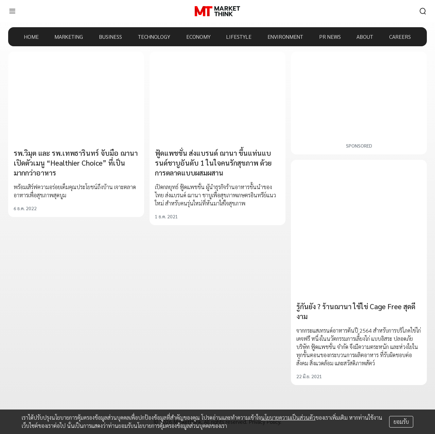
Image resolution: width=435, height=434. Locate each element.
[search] (423, 11)
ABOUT (364, 36)
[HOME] (217, 11)
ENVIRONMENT (285, 36)
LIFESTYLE (238, 36)
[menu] (12, 11)
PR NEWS (330, 36)
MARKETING (68, 36)
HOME (31, 36)
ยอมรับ (401, 421)
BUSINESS (110, 36)
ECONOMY (198, 36)
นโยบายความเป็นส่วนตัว (288, 417)
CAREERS (400, 36)
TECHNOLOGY (154, 36)
